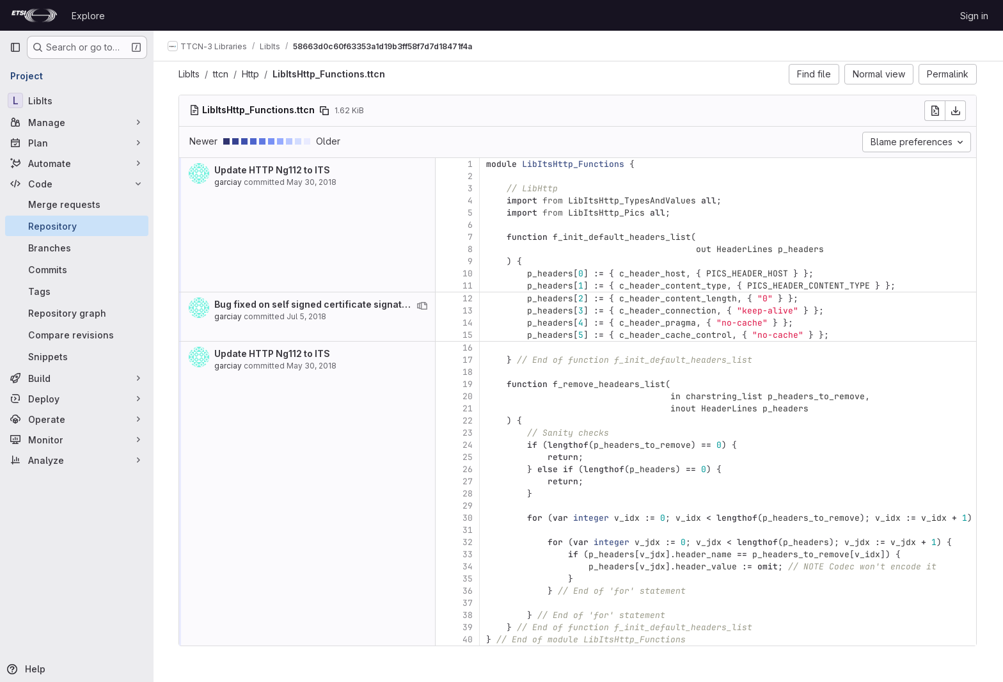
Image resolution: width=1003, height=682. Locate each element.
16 (468, 347)
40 (468, 639)
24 (468, 445)
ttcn (221, 73)
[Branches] (76, 247)
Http (251, 73)
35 (468, 578)
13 (468, 310)
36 (468, 590)
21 (468, 408)
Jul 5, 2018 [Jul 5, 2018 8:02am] (307, 316)
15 (468, 334)
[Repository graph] (76, 313)
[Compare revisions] (76, 334)
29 (468, 505)
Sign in (974, 15)
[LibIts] (76, 100)
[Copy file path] (325, 110)
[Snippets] (76, 356)
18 (468, 372)
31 (468, 530)
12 (468, 298)
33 (468, 554)
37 (468, 603)
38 (468, 615)
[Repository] (76, 226)
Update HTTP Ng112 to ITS (273, 169)
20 (468, 396)
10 (468, 273)
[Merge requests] (76, 204)
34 (468, 566)
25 (468, 457)
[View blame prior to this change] (423, 306)
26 (468, 469)
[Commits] (76, 269)
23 (468, 432)
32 (468, 542)
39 (468, 627)
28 (468, 493)
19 (468, 384)
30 (468, 517)
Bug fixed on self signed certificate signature (316, 304)
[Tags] (76, 291)
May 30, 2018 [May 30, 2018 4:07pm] (312, 182)
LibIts (189, 73)
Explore (88, 15)
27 (468, 481)
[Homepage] (34, 15)
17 (468, 359)
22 (468, 420)
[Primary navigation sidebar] (15, 47)
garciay (228, 182)
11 (468, 285)
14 (468, 322)
